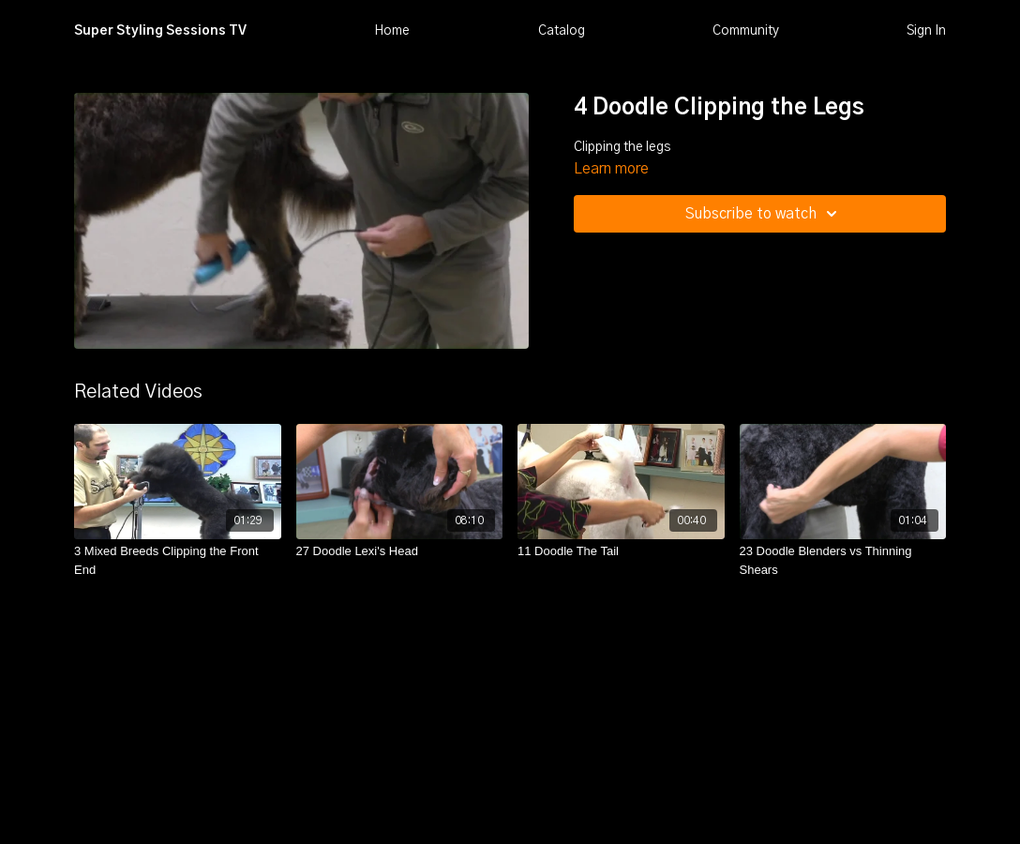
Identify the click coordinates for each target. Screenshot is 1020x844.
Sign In (926, 31)
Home (392, 31)
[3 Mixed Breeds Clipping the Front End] (177, 560)
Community (745, 31)
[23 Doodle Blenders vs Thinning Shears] (843, 560)
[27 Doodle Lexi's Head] (399, 551)
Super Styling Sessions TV (160, 31)
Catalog (561, 31)
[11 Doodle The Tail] (621, 551)
